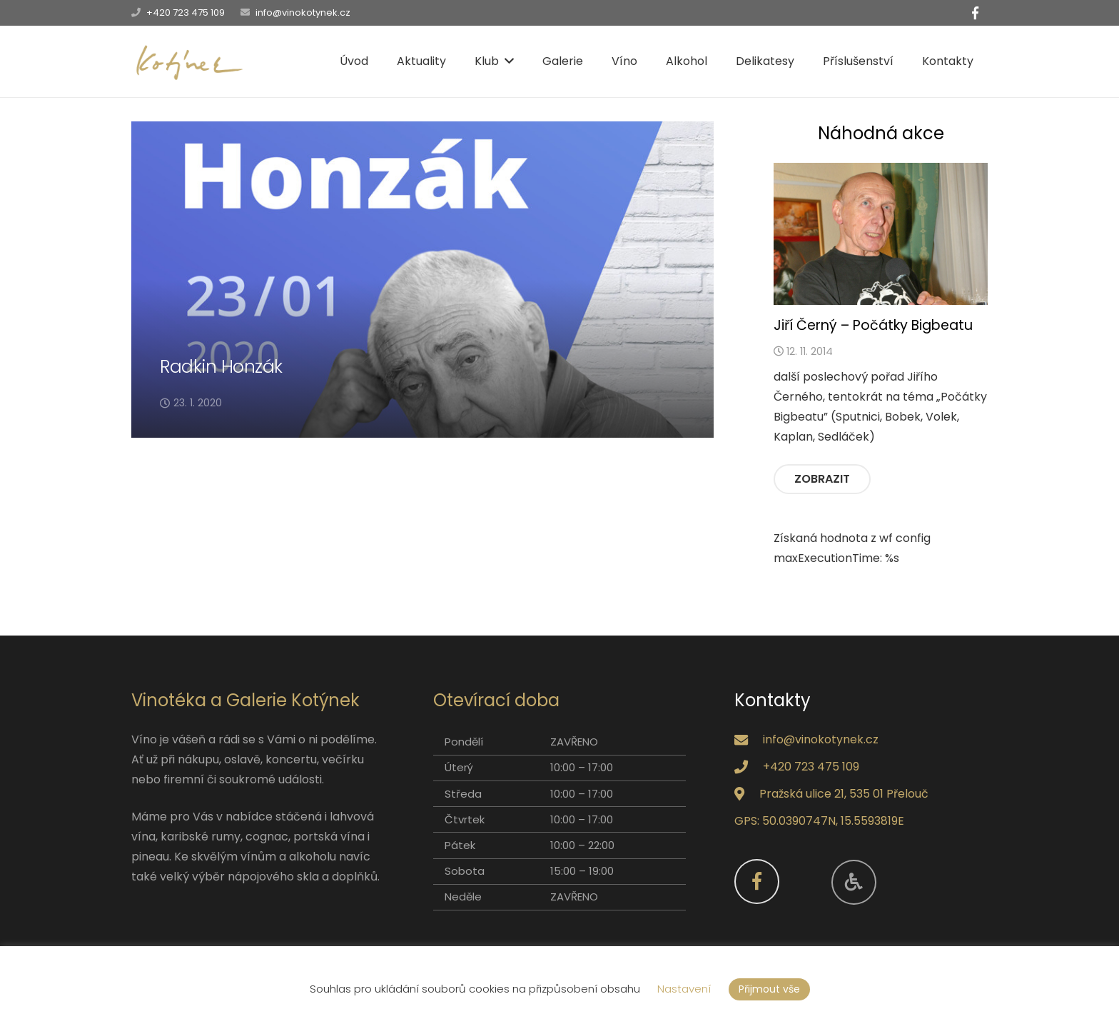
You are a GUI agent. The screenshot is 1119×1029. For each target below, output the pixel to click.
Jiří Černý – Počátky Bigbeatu (873, 325)
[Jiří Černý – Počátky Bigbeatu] (881, 234)
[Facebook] (975, 13)
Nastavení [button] (684, 988)
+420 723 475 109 (185, 12)
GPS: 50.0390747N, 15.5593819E (819, 821)
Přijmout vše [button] (769, 989)
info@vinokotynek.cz (302, 12)
